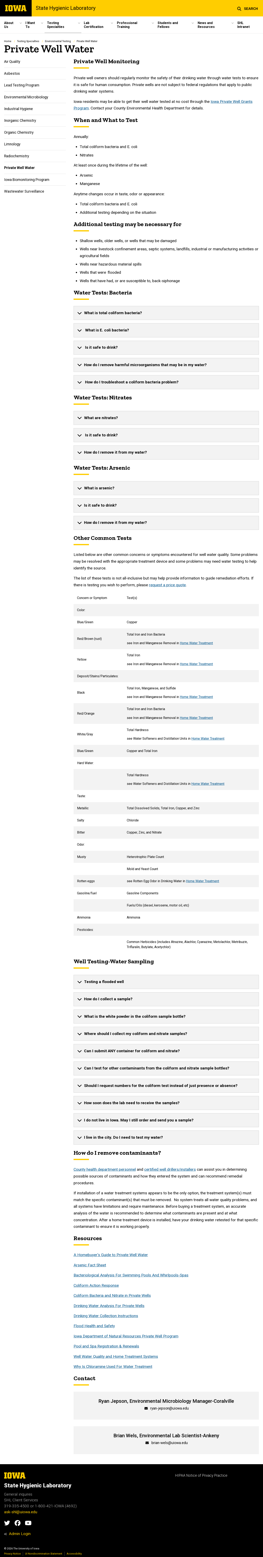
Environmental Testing (58, 41)
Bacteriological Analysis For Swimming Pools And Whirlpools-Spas (131, 1275)
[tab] (166, 313)
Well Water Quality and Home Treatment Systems (116, 1356)
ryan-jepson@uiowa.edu (169, 1408)
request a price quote (167, 585)
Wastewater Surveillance (24, 191)
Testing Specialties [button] (55, 25)
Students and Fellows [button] (168, 25)
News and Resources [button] (206, 25)
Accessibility (74, 1553)
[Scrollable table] (166, 772)
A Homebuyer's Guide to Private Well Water (111, 1254)
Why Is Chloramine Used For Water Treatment (113, 1366)
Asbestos (12, 73)
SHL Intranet (243, 25)
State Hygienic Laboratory (66, 8)
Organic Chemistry (18, 132)
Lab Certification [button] (93, 25)
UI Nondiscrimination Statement (43, 1553)
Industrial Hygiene (18, 109)
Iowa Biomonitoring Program (26, 180)
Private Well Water (19, 168)
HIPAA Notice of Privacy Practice (201, 1475)
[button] (247, 8)
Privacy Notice (12, 1553)
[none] (166, 313)
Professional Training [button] (127, 25)
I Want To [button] (30, 25)
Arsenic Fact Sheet (90, 1265)
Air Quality (12, 62)
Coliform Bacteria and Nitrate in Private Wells (112, 1295)
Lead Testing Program (21, 85)
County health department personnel (105, 1169)
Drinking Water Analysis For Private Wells (109, 1305)
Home (7, 41)
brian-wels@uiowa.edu (169, 1443)
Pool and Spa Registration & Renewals (106, 1346)
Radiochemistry (16, 156)
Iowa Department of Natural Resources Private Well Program (126, 1336)
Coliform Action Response (96, 1285)
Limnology (12, 144)
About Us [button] (8, 25)
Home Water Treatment (196, 643)
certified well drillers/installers (170, 1169)
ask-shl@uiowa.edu (20, 1512)
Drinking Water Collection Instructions (106, 1315)
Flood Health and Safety (94, 1326)
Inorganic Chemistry (20, 120)
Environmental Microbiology (26, 97)
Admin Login (20, 1533)
